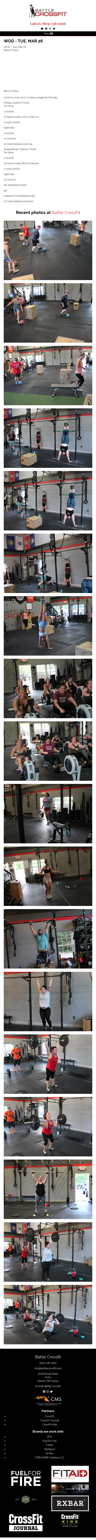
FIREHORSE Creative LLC (49, 1457)
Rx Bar (49, 1453)
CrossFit (49, 1416)
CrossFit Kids (49, 1424)
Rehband (49, 1449)
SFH (49, 1436)
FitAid (49, 1445)
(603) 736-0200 (54, 24)
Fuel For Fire (49, 1440)
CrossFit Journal (49, 1420)
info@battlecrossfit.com (48, 1368)
